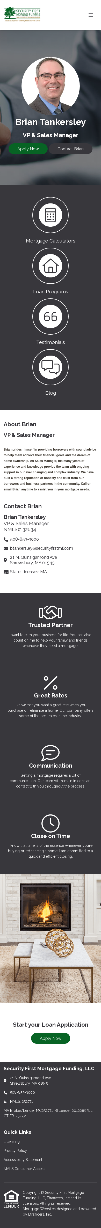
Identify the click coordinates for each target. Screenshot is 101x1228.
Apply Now (28, 148)
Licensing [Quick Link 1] (12, 1141)
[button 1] (50, 219)
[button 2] (50, 270)
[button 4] (50, 371)
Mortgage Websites (40, 1209)
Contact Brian (70, 148)
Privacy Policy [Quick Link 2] (15, 1151)
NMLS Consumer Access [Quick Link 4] (24, 1169)
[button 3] (50, 321)
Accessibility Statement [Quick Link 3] (23, 1160)
